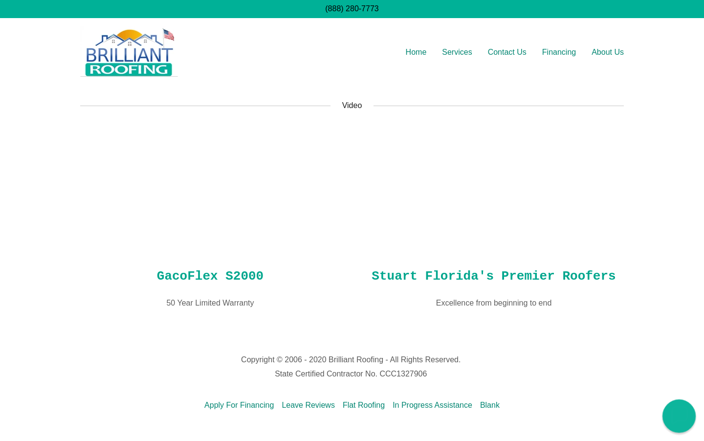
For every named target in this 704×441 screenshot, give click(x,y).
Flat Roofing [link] (364, 405)
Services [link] (457, 52)
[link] (129, 50)
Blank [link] (490, 405)
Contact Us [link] (507, 52)
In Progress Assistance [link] (432, 405)
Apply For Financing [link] (239, 405)
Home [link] (416, 52)
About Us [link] (608, 52)
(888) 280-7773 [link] (351, 8)
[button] (679, 416)
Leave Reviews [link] (308, 405)
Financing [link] (559, 52)
